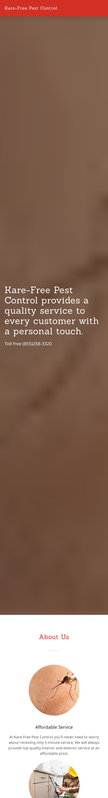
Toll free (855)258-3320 (28, 344)
